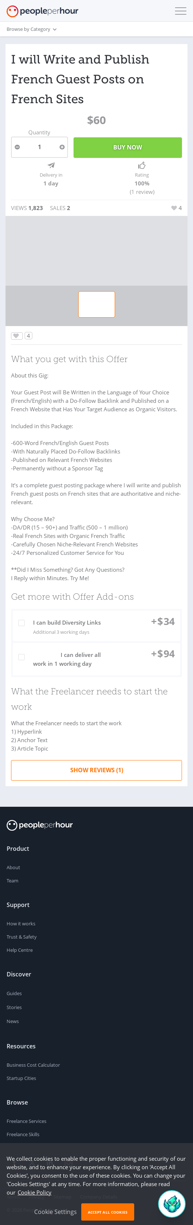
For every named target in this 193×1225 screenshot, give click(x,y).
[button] (179, 11)
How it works (21, 923)
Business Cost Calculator (33, 1065)
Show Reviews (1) (96, 770)
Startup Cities (21, 1078)
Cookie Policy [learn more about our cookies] (34, 1192)
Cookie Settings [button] (55, 1212)
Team (12, 880)
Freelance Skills (23, 1134)
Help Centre (20, 950)
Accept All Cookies (108, 1212)
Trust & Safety (22, 936)
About (13, 867)
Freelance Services (26, 1121)
